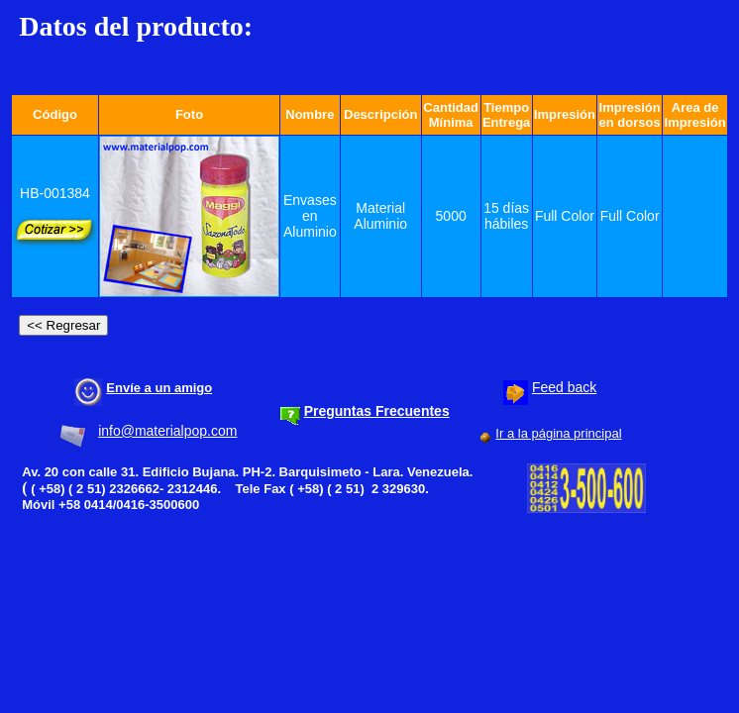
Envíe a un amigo (159, 387)
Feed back (564, 387)
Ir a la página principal (558, 433)
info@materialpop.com (167, 431)
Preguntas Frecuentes (377, 411)
